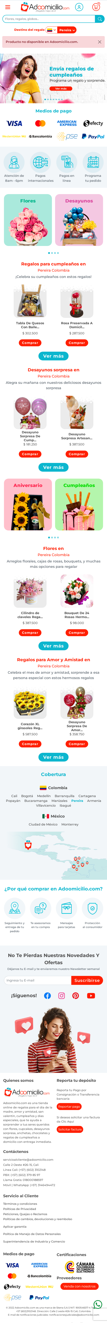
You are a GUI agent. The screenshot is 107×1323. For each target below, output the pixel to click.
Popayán (13, 801)
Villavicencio (46, 805)
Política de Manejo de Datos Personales (32, 1234)
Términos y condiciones (20, 1204)
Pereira (77, 801)
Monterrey (69, 824)
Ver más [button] (53, 356)
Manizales (59, 801)
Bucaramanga (36, 801)
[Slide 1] (48, 99)
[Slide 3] (53, 99)
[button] (30, 323)
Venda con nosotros (80, 1286)
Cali (14, 796)
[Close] (99, 41)
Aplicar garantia (15, 1226)
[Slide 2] (51, 99)
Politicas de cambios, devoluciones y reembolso (37, 1219)
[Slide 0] (45, 99)
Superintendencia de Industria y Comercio (34, 1241)
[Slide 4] (56, 99)
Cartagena (87, 796)
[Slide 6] (62, 99)
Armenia (94, 801)
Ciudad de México (43, 824)
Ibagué (65, 805)
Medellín (44, 796)
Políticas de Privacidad (19, 1209)
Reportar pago (69, 1106)
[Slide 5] (59, 99)
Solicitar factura (70, 1129)
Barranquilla (65, 796)
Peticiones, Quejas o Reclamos (25, 1214)
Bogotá (27, 796)
